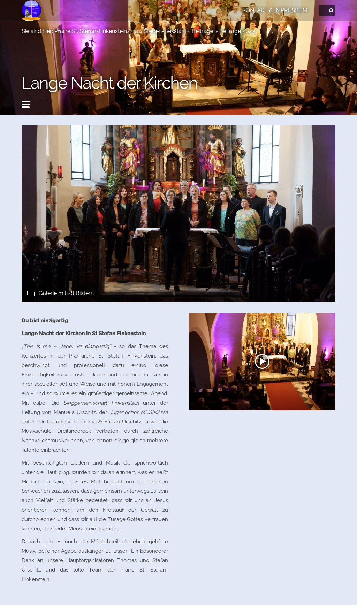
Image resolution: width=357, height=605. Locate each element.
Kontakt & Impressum (274, 10)
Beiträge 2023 (237, 31)
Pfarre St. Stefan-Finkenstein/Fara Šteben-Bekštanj (120, 31)
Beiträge (202, 31)
